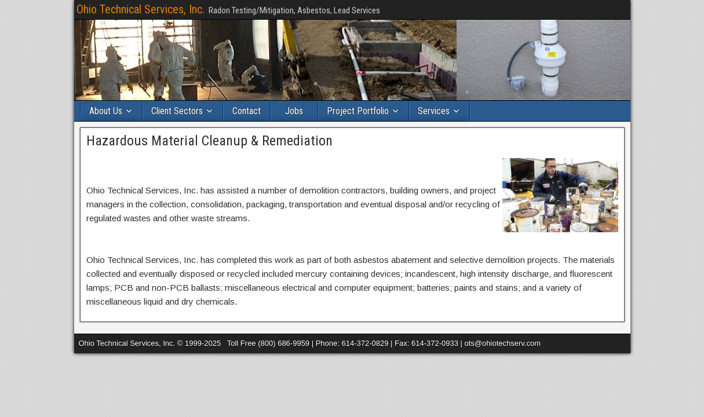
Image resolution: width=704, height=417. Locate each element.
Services (434, 110)
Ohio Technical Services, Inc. (140, 9)
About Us (105, 110)
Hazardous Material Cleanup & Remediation (209, 141)
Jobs (294, 110)
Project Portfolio (358, 110)
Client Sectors (177, 110)
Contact (246, 110)
